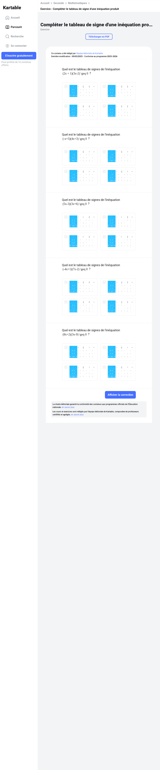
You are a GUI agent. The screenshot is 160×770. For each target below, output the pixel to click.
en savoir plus (68, 407)
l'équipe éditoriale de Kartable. (89, 53)
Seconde (58, 3)
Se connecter (16, 46)
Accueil (12, 18)
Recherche (14, 36)
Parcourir (13, 27)
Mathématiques (77, 3)
